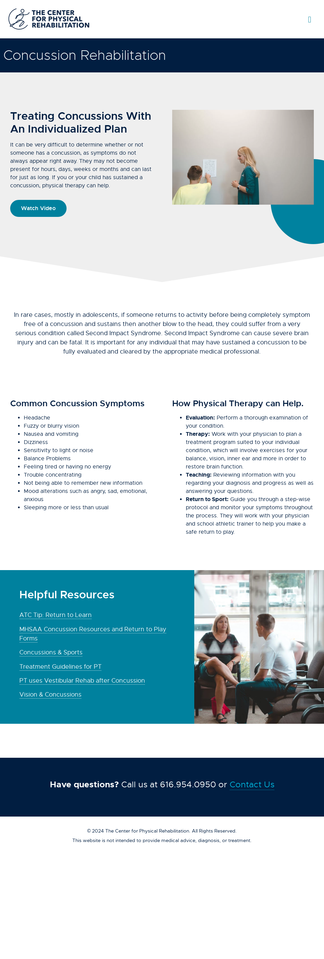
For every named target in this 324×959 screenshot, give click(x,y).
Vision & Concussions (50, 694)
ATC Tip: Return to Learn (55, 615)
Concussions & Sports (51, 652)
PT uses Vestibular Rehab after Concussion (82, 680)
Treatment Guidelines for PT (60, 666)
